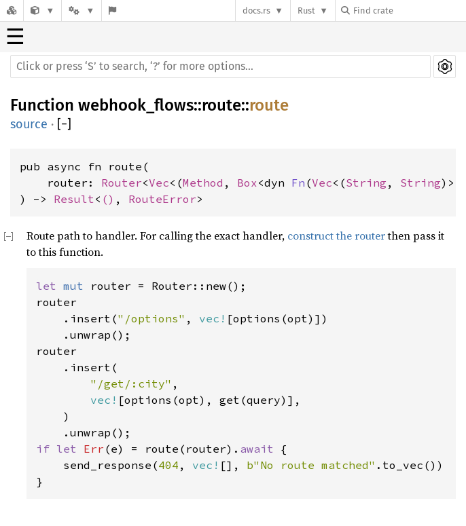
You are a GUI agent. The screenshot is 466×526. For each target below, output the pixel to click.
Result (74, 199)
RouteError (162, 199)
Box (247, 182)
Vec (159, 182)
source (29, 124)
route (221, 105)
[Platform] (81, 10)
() (108, 199)
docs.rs (256, 10)
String (366, 182)
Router (121, 182)
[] (64, 124)
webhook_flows (136, 105)
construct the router (336, 235)
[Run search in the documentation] (220, 66)
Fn (298, 182)
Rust (306, 10)
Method (203, 182)
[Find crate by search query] (409, 10)
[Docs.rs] (11, 10)
